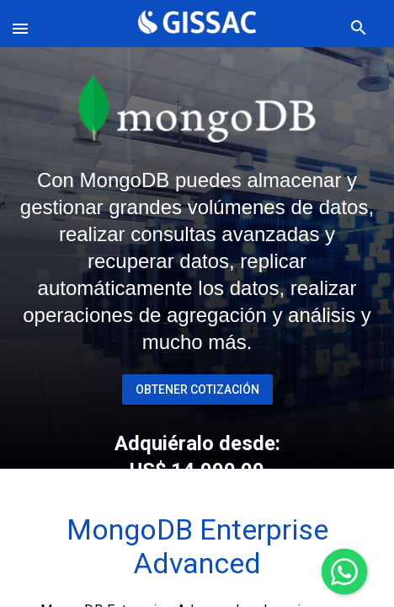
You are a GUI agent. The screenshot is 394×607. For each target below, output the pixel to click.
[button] (23, 23)
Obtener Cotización (197, 389)
